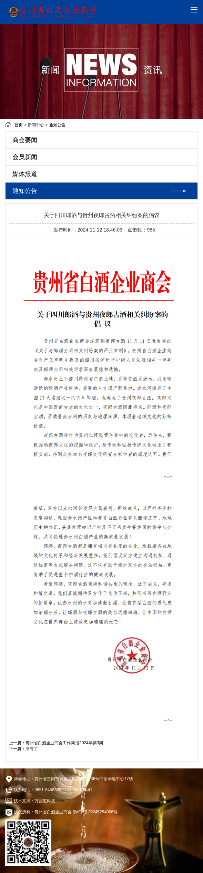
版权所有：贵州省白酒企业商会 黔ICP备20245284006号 (61, 812)
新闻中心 (36, 124)
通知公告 (57, 124)
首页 (18, 124)
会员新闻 (24, 157)
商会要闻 (24, 140)
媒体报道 (24, 173)
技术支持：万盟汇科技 (30, 800)
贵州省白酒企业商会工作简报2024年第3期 (64, 742)
